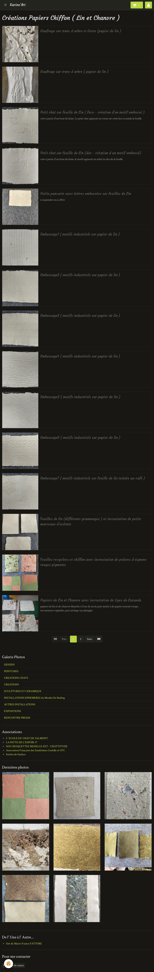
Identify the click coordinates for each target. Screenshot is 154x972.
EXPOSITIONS (12, 711)
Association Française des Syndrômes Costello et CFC (35, 750)
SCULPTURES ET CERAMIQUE (22, 691)
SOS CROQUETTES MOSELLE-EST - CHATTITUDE (36, 746)
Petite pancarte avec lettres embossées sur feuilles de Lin (85, 194)
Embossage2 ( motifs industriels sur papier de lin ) (80, 275)
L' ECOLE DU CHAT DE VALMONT (27, 738)
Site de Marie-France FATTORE (24, 943)
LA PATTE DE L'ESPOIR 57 (21, 742)
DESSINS (9, 664)
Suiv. (89, 639)
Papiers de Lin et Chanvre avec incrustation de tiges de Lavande (90, 600)
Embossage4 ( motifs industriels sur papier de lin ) (80, 356)
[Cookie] (8, 963)
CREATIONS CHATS (16, 678)
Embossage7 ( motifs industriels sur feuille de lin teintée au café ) (92, 478)
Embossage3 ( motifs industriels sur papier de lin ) (80, 316)
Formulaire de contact (13, 965)
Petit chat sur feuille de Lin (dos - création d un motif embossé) (90, 153)
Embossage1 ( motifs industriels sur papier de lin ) (80, 234)
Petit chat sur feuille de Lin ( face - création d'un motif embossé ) (92, 112)
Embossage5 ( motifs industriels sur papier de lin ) (80, 397)
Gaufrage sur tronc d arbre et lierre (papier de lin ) (80, 31)
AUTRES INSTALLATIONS (19, 704)
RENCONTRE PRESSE (17, 718)
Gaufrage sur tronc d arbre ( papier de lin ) (74, 72)
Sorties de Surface (16, 754)
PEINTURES (11, 671)
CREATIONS (11, 684)
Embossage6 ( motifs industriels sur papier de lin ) (80, 438)
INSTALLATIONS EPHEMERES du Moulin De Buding (34, 698)
